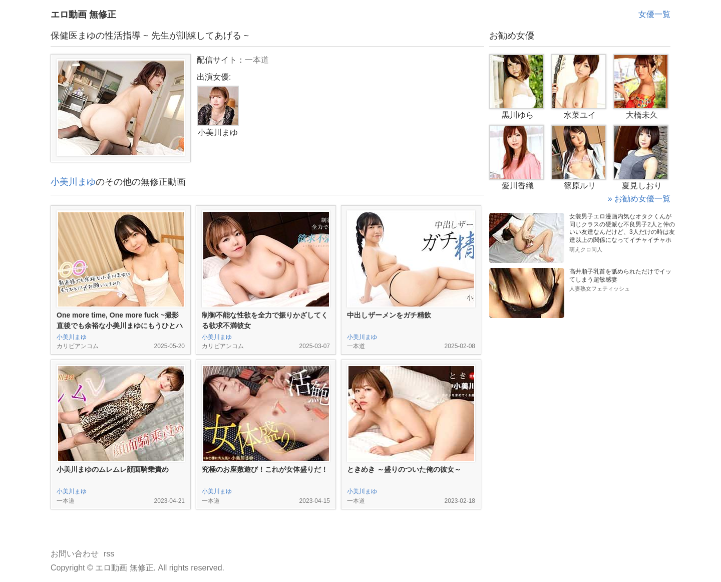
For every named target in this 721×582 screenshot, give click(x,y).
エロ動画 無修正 (83, 15)
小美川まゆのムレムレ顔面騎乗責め (113, 469)
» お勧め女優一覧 (639, 198)
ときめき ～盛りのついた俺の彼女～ (404, 469)
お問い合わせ (75, 553)
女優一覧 (654, 14)
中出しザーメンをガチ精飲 (389, 315)
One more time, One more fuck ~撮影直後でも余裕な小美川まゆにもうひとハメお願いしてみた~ (120, 325)
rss (109, 553)
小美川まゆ (73, 182)
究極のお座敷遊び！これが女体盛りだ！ (265, 469)
